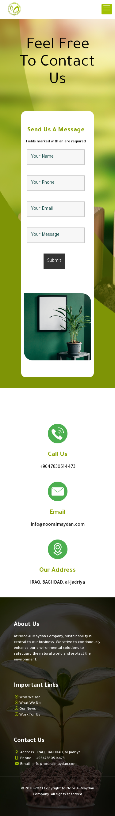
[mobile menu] (107, 9)
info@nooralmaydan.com (58, 525)
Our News (27, 709)
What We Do (30, 703)
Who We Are (29, 698)
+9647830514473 (57, 467)
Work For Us (29, 715)
